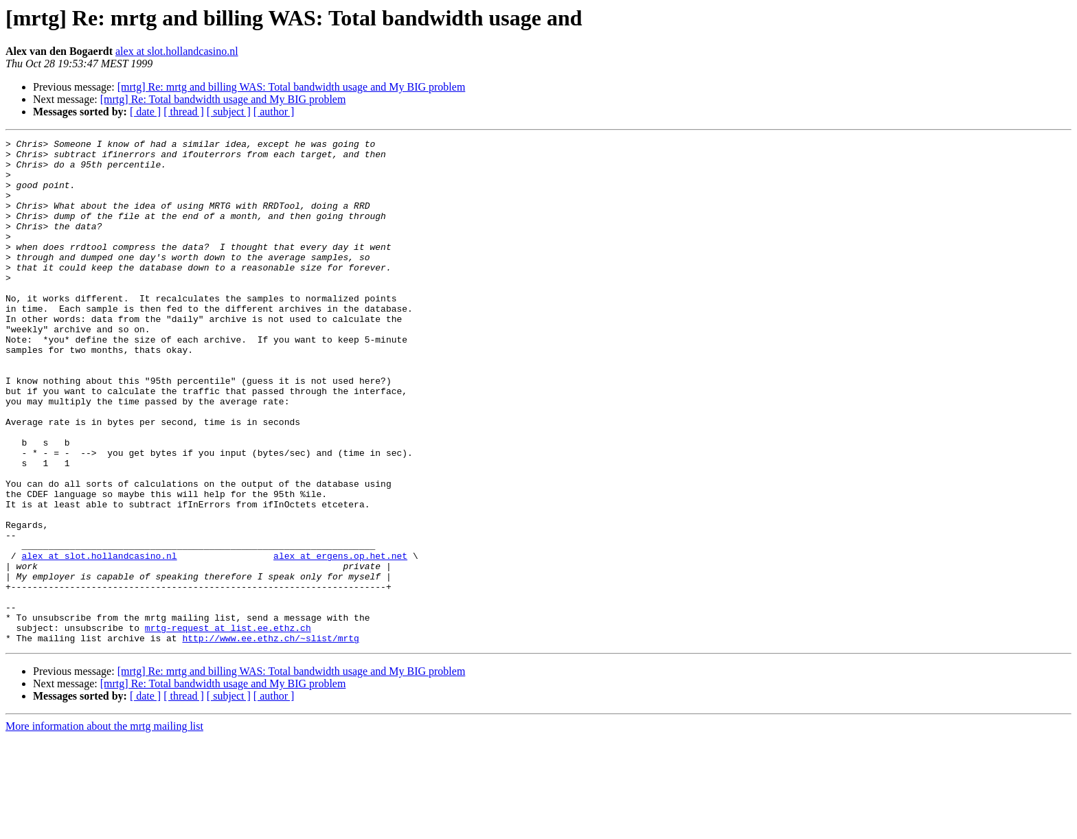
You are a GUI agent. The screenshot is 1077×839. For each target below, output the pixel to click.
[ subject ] (229, 111)
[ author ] (274, 111)
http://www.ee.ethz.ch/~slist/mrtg (270, 739)
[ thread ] (183, 111)
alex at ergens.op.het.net (340, 640)
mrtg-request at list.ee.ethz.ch (228, 726)
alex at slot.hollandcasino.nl (176, 51)
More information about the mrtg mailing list (104, 827)
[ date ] (145, 111)
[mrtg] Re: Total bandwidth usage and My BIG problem (223, 99)
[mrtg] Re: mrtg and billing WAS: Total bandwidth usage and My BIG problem (291, 87)
